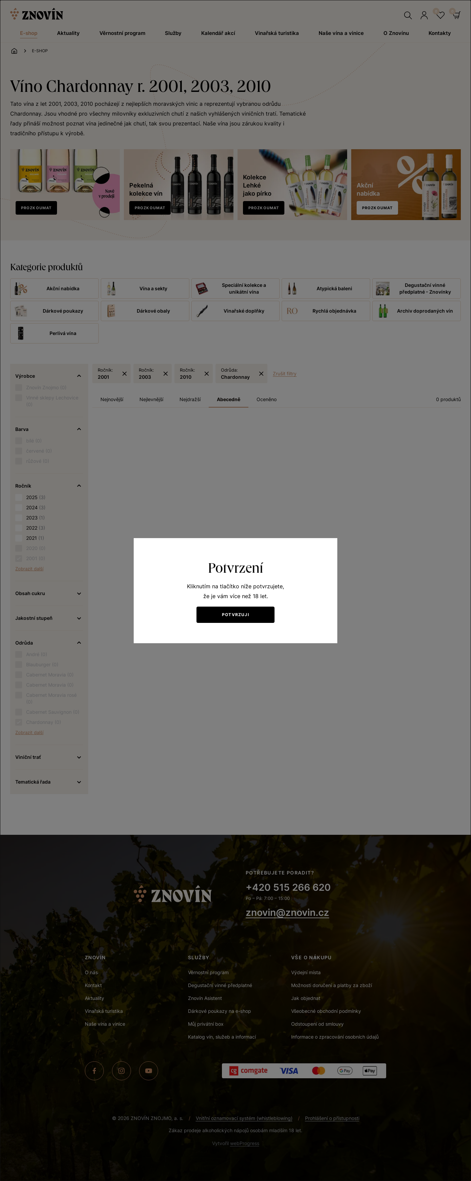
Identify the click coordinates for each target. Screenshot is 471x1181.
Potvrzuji (235, 614)
